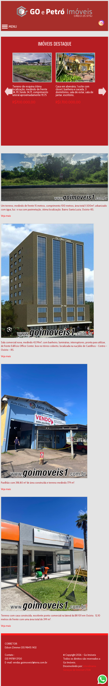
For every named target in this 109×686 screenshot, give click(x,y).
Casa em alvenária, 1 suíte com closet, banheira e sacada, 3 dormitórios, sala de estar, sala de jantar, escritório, (74, 91)
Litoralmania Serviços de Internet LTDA (79, 668)
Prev (8, 91)
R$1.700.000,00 (68, 102)
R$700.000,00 (23, 102)
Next (102, 91)
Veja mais (6, 215)
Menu (9, 27)
